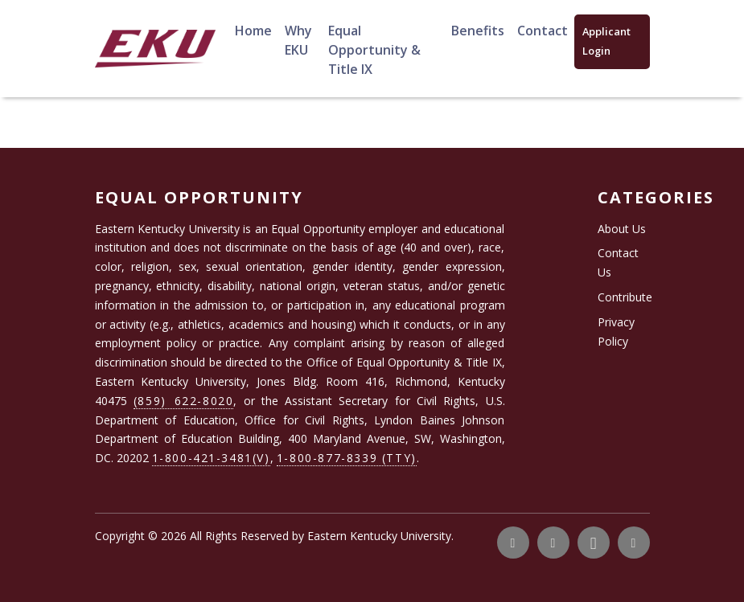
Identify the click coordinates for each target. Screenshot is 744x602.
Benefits (477, 30)
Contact (542, 30)
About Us (622, 228)
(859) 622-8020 (184, 400)
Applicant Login (606, 41)
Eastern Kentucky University (379, 535)
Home (253, 30)
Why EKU (298, 40)
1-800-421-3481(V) (211, 457)
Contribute (625, 297)
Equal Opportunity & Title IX (374, 50)
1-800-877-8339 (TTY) (347, 457)
